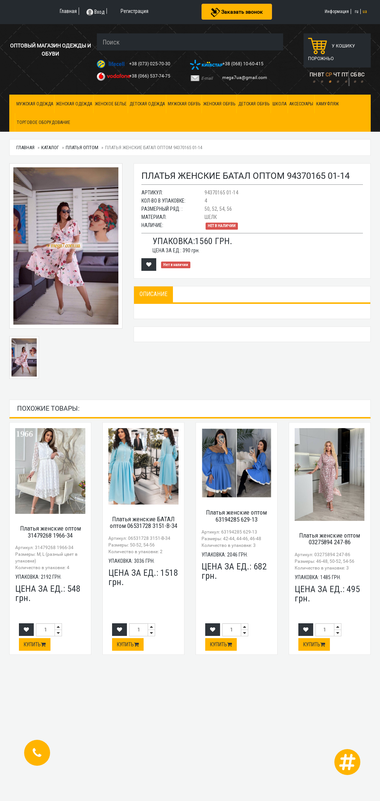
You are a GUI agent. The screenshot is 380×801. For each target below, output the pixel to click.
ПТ (344, 75)
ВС (361, 75)
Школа (279, 103)
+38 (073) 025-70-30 (150, 63)
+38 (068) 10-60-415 (243, 63)
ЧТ (336, 75)
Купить (35, 644)
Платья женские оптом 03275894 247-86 (329, 539)
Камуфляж (327, 103)
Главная (25, 147)
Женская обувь (219, 103)
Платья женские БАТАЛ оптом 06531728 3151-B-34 (143, 522)
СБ (353, 75)
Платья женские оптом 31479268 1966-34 (50, 532)
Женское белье (111, 103)
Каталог (50, 147)
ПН (313, 75)
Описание (153, 294)
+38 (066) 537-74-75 (150, 76)
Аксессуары (301, 103)
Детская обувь (253, 103)
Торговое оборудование (43, 122)
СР (328, 75)
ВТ (321, 75)
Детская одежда (147, 103)
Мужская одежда (34, 103)
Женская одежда (74, 103)
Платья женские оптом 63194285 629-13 (236, 516)
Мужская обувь (184, 103)
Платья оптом (82, 147)
